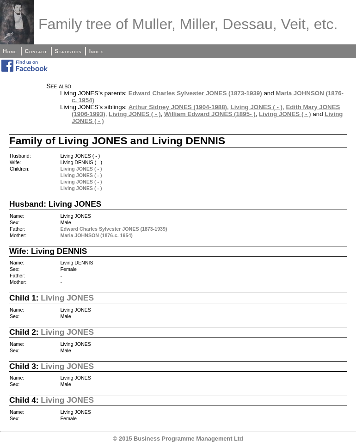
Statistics (68, 51)
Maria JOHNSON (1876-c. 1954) (97, 235)
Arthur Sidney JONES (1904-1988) (178, 107)
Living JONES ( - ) (256, 107)
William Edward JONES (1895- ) (210, 113)
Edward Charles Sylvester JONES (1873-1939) (195, 93)
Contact (36, 51)
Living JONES (67, 297)
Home (10, 51)
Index (96, 51)
